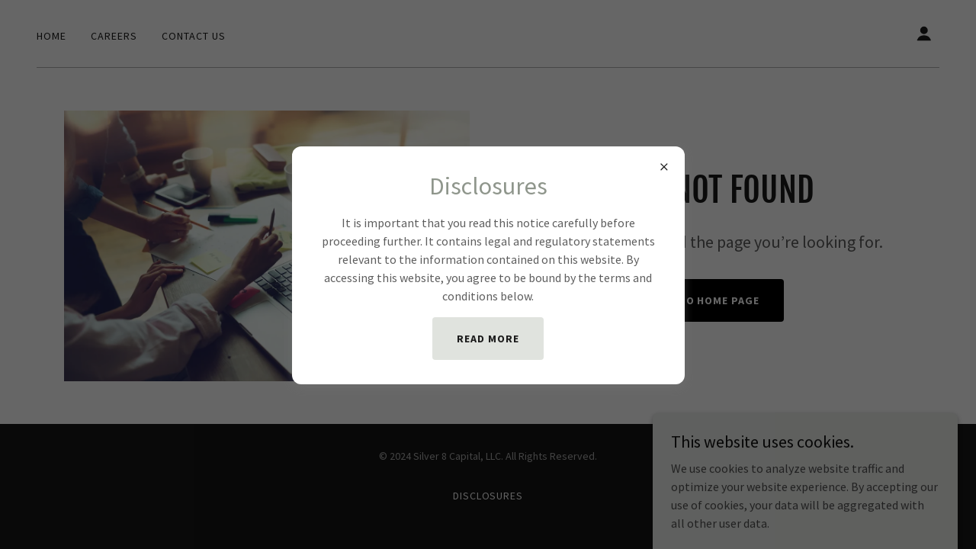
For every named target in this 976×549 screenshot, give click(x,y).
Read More (488, 338)
